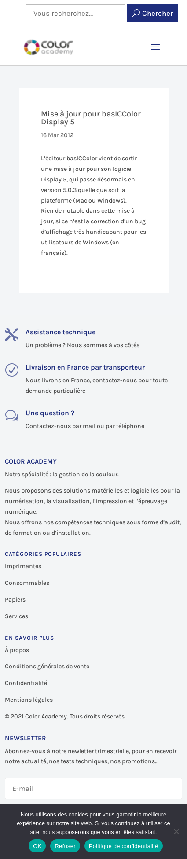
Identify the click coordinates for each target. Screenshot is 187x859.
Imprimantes (23, 566)
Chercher (157, 13)
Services (16, 616)
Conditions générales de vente (47, 666)
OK (37, 846)
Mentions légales (29, 699)
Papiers (15, 599)
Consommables (27, 583)
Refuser (65, 846)
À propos (17, 650)
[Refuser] (176, 831)
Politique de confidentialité (123, 846)
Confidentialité (26, 683)
